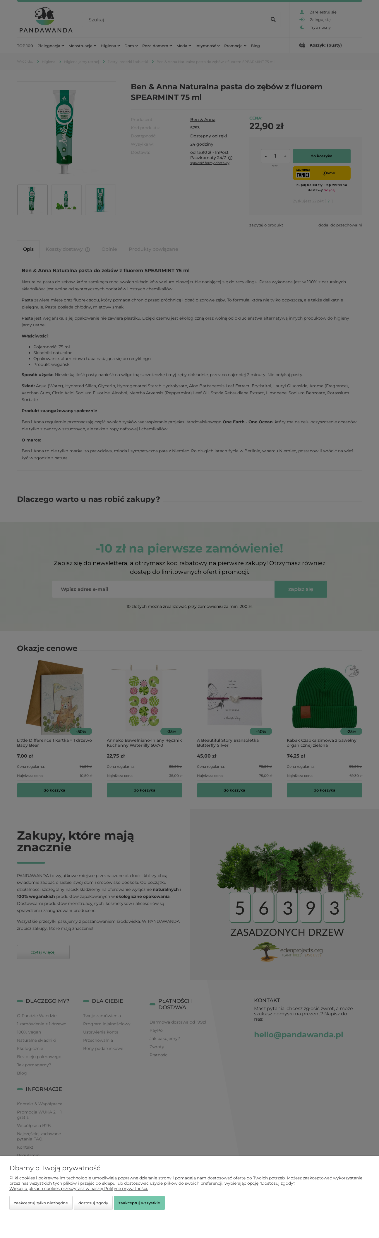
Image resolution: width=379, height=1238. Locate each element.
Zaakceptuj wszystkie (139, 1203)
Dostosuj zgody (93, 1203)
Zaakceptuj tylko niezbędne (41, 1203)
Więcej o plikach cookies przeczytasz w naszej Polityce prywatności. (78, 1188)
